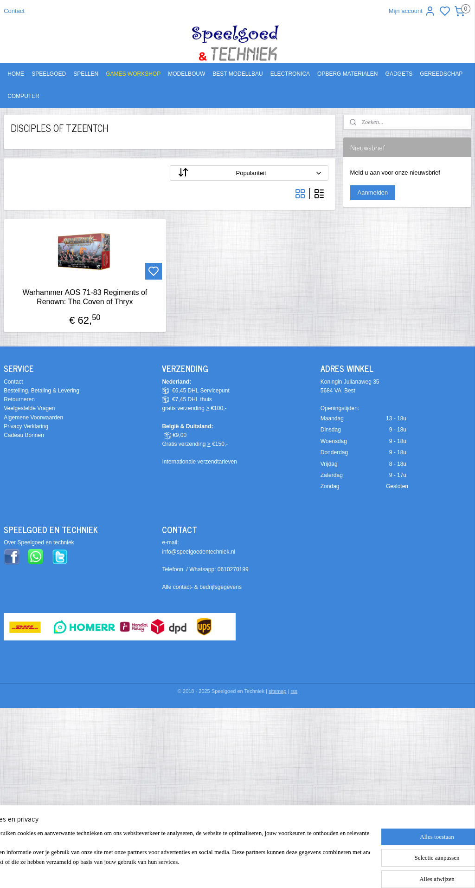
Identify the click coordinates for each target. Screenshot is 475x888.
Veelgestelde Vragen (29, 408)
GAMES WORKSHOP (133, 74)
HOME (15, 74)
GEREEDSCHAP (441, 74)
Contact (14, 10)
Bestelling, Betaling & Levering (41, 390)
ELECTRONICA (290, 74)
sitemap (278, 691)
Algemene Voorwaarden (33, 417)
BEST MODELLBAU (237, 74)
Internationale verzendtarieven (199, 461)
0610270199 (233, 569)
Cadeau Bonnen (24, 435)
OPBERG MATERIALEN (347, 74)
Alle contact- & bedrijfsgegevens (201, 587)
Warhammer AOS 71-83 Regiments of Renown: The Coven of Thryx (84, 296)
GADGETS (399, 74)
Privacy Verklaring (26, 426)
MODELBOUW (186, 74)
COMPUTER (23, 96)
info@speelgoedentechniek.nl (198, 551)
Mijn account (412, 11)
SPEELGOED (49, 74)
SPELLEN (85, 74)
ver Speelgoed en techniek (41, 542)
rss (293, 691)
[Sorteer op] (249, 173)
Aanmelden (373, 192)
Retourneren (19, 399)
